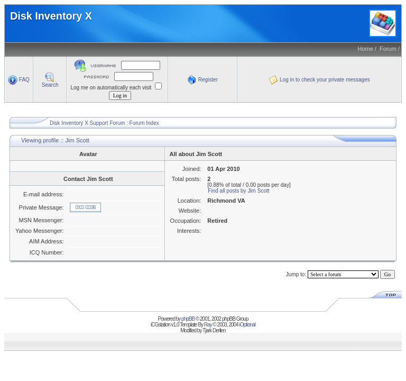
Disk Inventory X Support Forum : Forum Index (104, 123)
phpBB (188, 319)
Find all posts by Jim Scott (238, 191)
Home (365, 49)
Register (202, 80)
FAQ (19, 80)
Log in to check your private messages (319, 80)
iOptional (247, 325)
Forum (388, 49)
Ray (208, 325)
